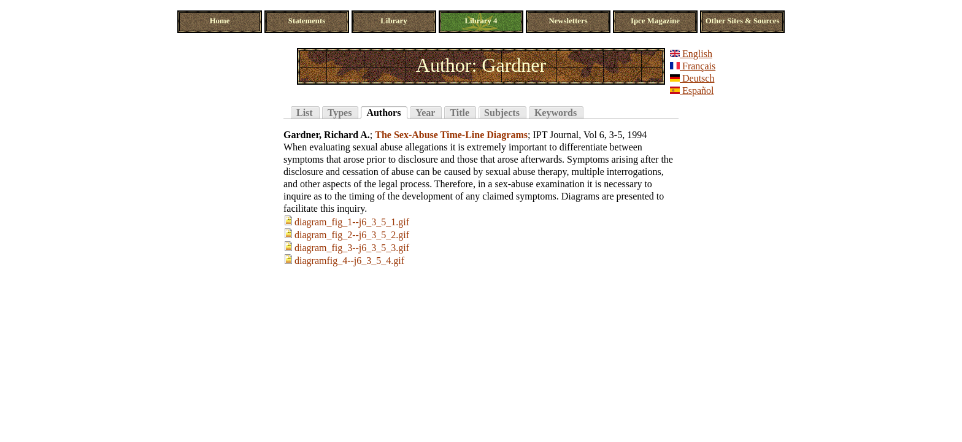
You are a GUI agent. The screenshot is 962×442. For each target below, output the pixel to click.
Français (692, 66)
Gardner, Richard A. (326, 135)
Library (393, 21)
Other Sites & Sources (743, 21)
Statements (306, 21)
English (691, 53)
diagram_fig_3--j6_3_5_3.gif (351, 247)
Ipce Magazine (655, 21)
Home (220, 21)
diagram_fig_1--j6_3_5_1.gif (351, 222)
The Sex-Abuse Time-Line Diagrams (451, 135)
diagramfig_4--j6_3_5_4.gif (349, 260)
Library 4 (481, 21)
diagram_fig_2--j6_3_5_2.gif (351, 235)
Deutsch (692, 78)
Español (692, 90)
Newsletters (567, 21)
